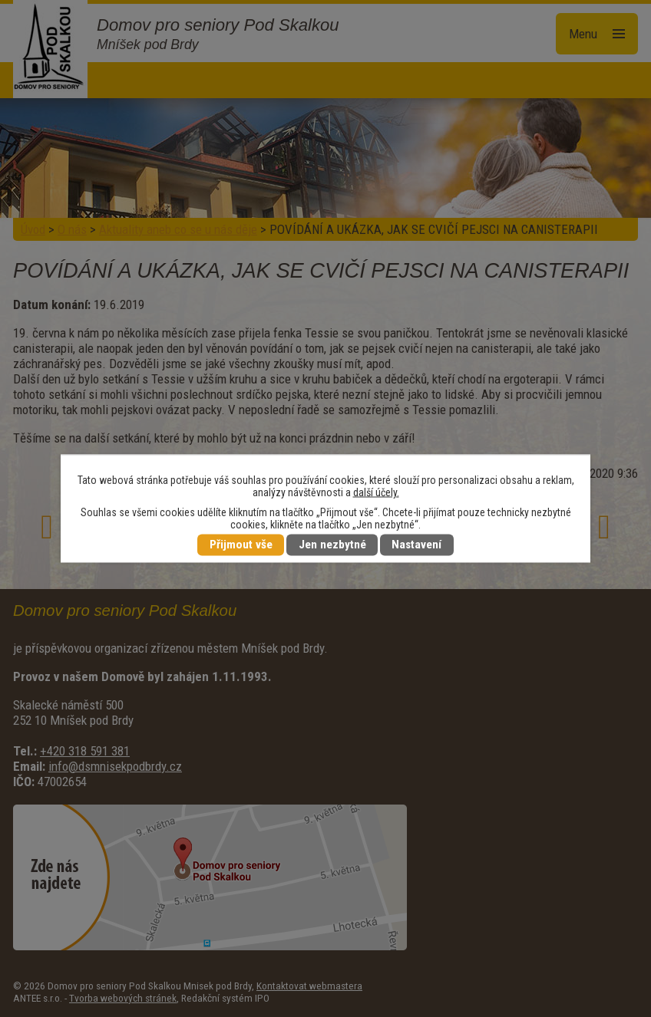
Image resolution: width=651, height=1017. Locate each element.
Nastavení (416, 545)
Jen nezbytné (332, 545)
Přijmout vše (241, 545)
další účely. (376, 492)
